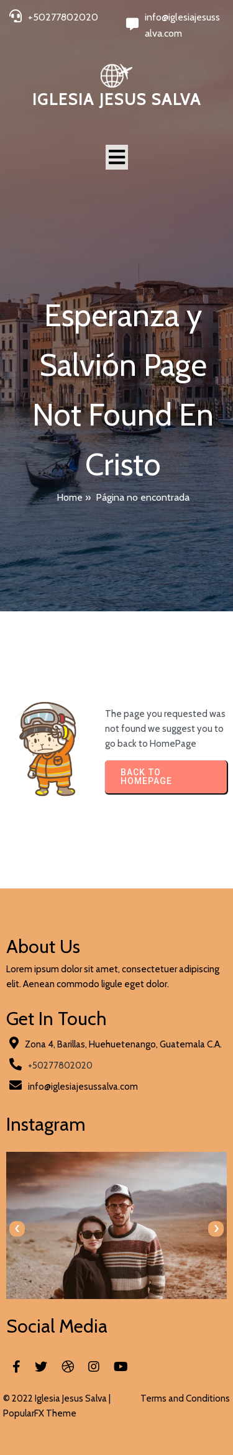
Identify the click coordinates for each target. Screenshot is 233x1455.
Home (70, 497)
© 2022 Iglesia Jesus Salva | (57, 1398)
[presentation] (17, 1228)
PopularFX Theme (39, 1413)
